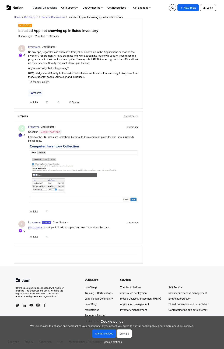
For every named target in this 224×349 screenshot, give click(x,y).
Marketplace (92, 309)
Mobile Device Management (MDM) (140, 298)
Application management (134, 304)
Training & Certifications (99, 293)
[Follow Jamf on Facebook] (45, 305)
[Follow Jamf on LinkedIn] (24, 305)
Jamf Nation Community (99, 298)
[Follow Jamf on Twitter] (17, 305)
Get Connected (93, 7)
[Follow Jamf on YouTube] (31, 305)
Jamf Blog (91, 304)
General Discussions (45, 7)
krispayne (34, 126)
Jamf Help (91, 287)
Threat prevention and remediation (188, 304)
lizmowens (34, 46)
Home (17, 17)
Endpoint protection (180, 298)
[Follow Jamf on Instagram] (38, 305)
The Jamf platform (131, 287)
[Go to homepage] (14, 7)
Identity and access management (188, 293)
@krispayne (35, 227)
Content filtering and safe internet (188, 309)
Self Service (176, 287)
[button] (188, 7)
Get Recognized (118, 7)
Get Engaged (142, 7)
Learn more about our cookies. (176, 325)
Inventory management (133, 309)
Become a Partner (95, 315)
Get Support (69, 7)
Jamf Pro (35, 93)
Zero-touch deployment (134, 293)
